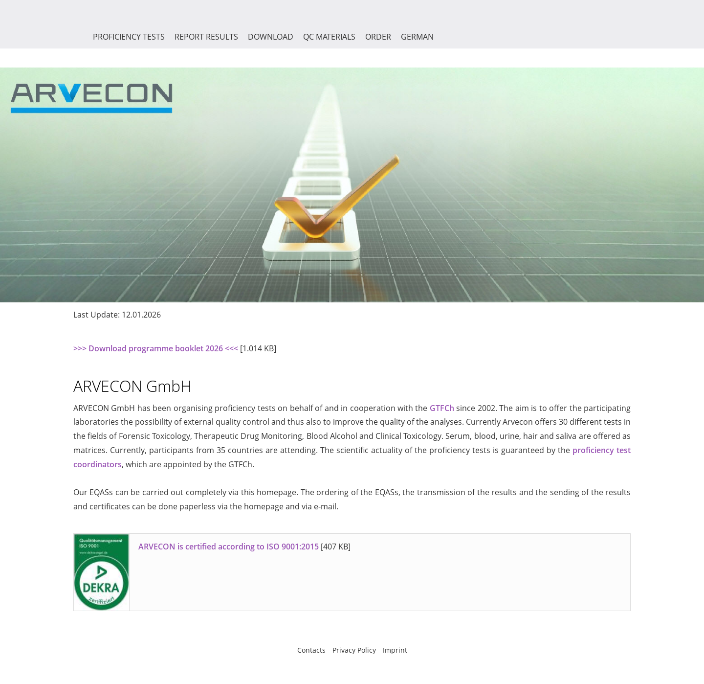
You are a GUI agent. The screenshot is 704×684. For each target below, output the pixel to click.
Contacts (311, 650)
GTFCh (442, 408)
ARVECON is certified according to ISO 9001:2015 (228, 546)
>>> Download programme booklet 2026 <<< (155, 348)
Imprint (395, 650)
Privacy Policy (354, 650)
